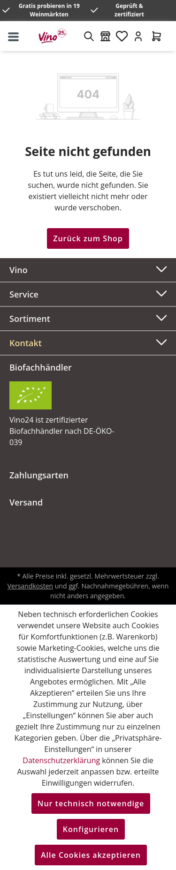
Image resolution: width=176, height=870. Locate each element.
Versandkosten (30, 585)
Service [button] (88, 293)
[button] (88, 343)
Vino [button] (88, 268)
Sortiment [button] (88, 317)
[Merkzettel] (122, 36)
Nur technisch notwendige (91, 803)
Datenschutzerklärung (61, 760)
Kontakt (25, 343)
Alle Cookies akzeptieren (91, 855)
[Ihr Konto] (138, 36)
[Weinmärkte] (105, 36)
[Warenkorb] (156, 36)
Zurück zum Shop (88, 238)
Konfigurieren (91, 829)
